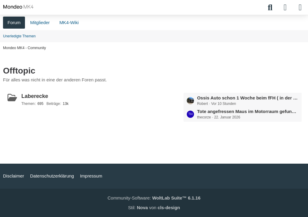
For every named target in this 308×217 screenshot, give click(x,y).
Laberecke (34, 96)
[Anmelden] (285, 7)
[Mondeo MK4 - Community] (18, 6)
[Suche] (270, 8)
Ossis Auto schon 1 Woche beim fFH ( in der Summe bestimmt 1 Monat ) (247, 97)
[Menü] (300, 8)
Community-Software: (154, 197)
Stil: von (154, 207)
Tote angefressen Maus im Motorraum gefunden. (247, 111)
